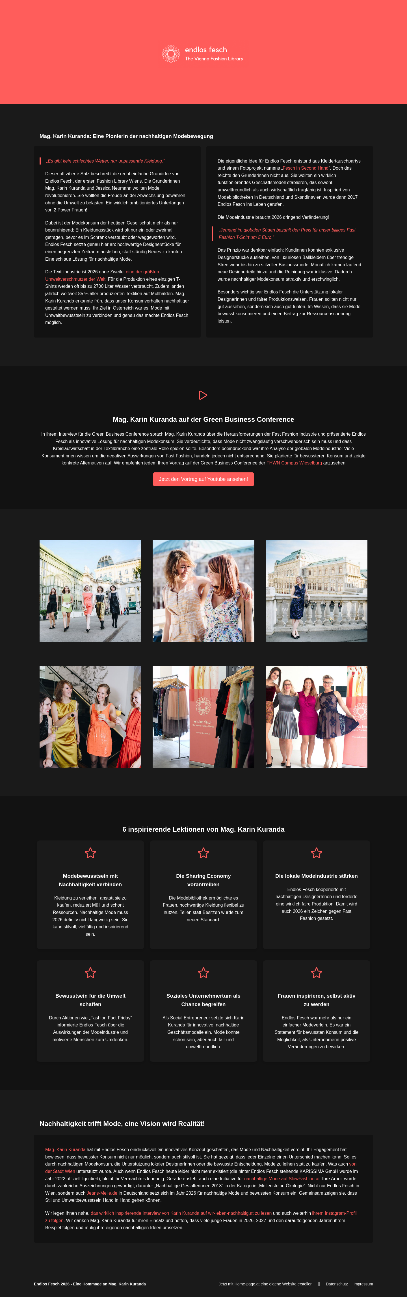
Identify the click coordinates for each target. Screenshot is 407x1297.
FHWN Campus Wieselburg (294, 463)
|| (319, 1284)
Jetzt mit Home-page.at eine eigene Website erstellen (266, 1284)
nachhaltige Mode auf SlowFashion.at (282, 1178)
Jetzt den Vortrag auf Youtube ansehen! (203, 479)
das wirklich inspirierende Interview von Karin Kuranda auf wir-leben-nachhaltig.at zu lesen (181, 1213)
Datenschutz (337, 1284)
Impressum (363, 1284)
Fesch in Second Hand (305, 168)
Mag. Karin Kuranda (65, 1149)
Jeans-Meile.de (102, 1193)
